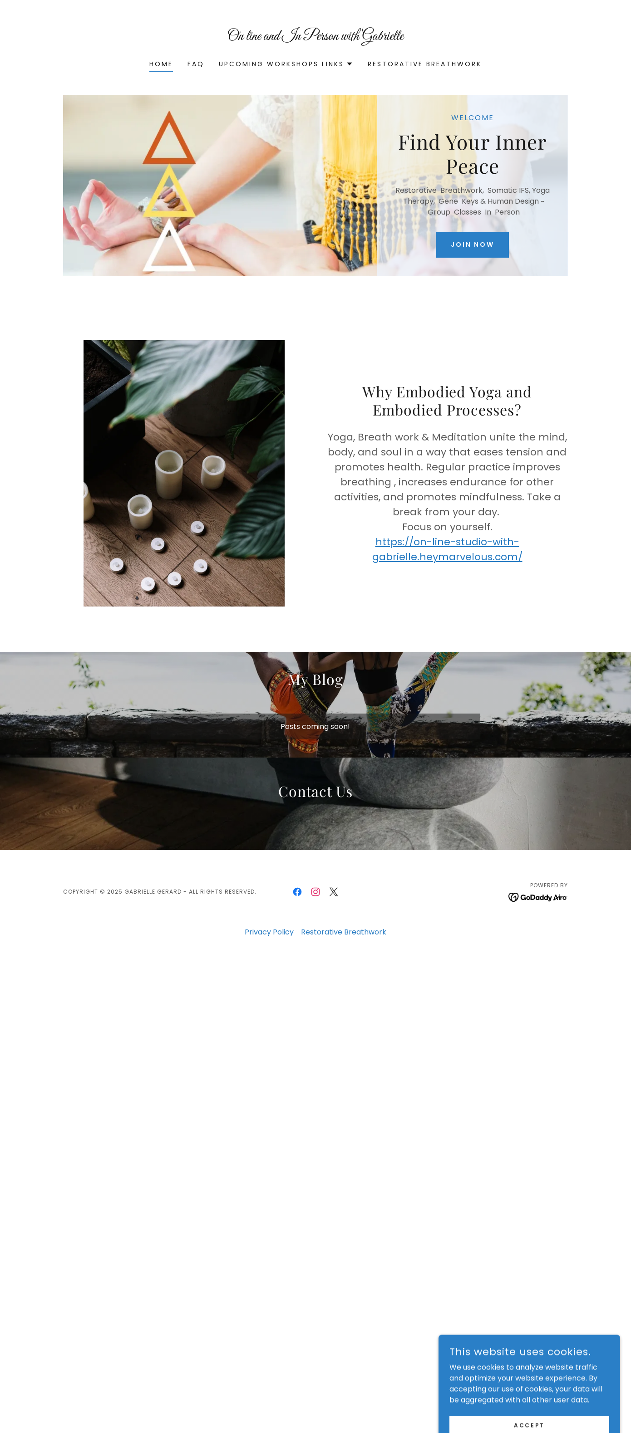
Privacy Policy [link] (269, 932)
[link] (316, 37)
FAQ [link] (195, 63)
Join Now (473, 244)
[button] (286, 64)
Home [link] (161, 63)
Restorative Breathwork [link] (425, 63)
